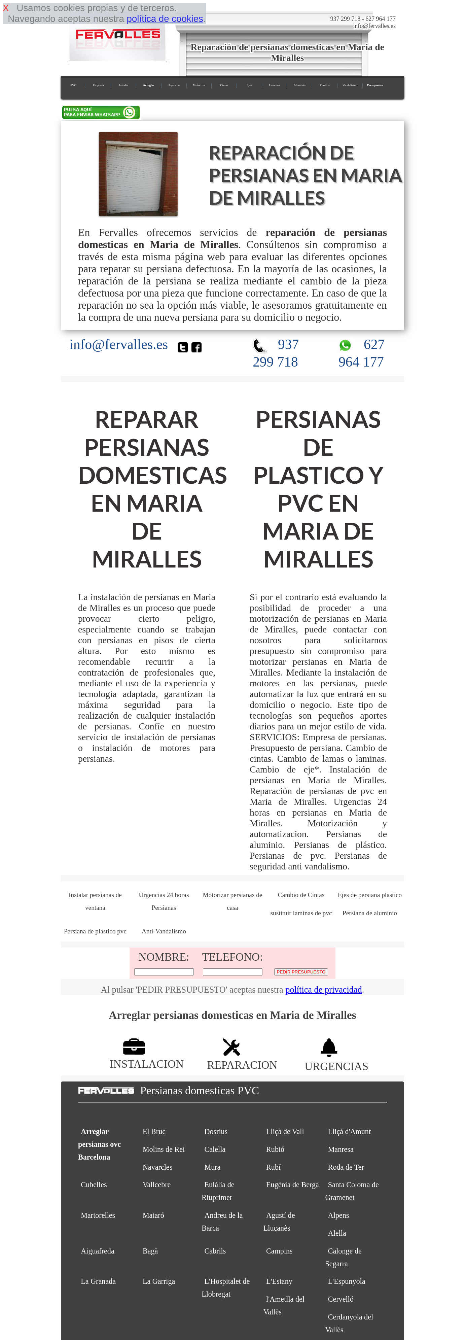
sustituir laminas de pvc (301, 913)
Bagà (150, 1251)
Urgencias (174, 85)
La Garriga (159, 1281)
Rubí (273, 1167)
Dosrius (215, 1131)
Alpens (338, 1215)
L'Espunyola (346, 1281)
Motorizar (199, 85)
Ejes (249, 85)
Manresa (341, 1149)
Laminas (274, 85)
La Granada (98, 1281)
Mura (212, 1167)
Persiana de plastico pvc (95, 931)
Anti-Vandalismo (164, 931)
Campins (279, 1251)
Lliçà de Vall (285, 1131)
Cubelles (94, 1184)
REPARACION (242, 1058)
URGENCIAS (336, 1059)
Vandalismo (350, 85)
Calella (214, 1149)
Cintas (224, 85)
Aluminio (300, 85)
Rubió (275, 1149)
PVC (73, 85)
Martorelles (98, 1215)
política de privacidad (323, 990)
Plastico (324, 85)
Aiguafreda (97, 1251)
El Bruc (154, 1131)
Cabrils (215, 1251)
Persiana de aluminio (370, 913)
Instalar (123, 85)
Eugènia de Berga (292, 1184)
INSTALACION (147, 1057)
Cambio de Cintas (301, 894)
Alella (337, 1233)
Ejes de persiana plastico (370, 894)
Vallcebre (157, 1184)
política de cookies (165, 18)
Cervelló (341, 1299)
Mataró (153, 1215)
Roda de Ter (346, 1167)
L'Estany (279, 1281)
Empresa (98, 85)
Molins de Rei (164, 1149)
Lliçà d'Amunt (349, 1131)
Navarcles (157, 1167)
